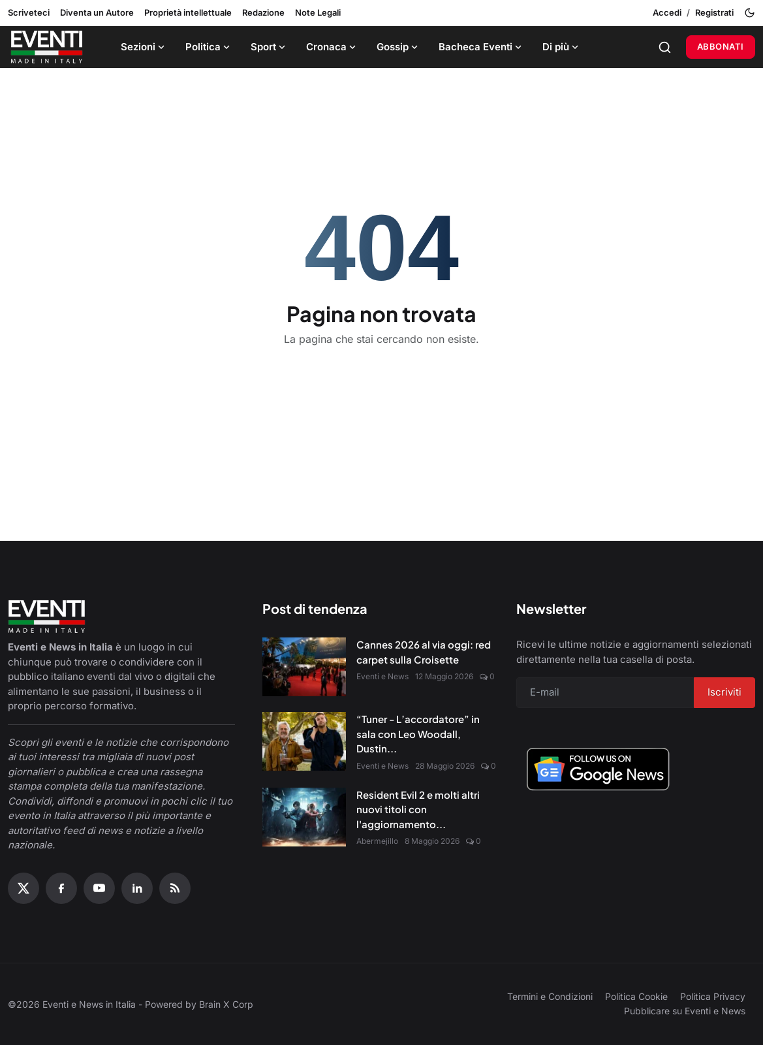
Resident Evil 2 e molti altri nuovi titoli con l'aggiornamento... (418, 809)
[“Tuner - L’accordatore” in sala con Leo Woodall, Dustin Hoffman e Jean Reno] (304, 741)
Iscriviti (724, 692)
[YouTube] (99, 888)
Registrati (714, 12)
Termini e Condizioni (550, 996)
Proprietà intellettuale (188, 12)
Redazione (263, 12)
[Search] (665, 47)
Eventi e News (382, 676)
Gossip (398, 46)
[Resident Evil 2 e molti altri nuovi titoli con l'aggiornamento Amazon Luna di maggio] (304, 817)
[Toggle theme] (749, 12)
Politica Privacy (712, 996)
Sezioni (144, 46)
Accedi (667, 12)
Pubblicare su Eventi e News (684, 1010)
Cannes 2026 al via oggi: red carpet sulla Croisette (423, 652)
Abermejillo (377, 841)
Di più (561, 46)
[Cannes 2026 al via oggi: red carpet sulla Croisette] (304, 666)
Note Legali (318, 12)
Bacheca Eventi (481, 46)
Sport (269, 46)
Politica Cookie (636, 996)
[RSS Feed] (175, 888)
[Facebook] (61, 888)
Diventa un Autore (97, 12)
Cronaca (332, 46)
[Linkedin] (137, 888)
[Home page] (47, 47)
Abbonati (720, 46)
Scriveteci (29, 12)
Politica (208, 46)
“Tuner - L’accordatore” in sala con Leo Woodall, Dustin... (418, 733)
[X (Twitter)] (23, 888)
